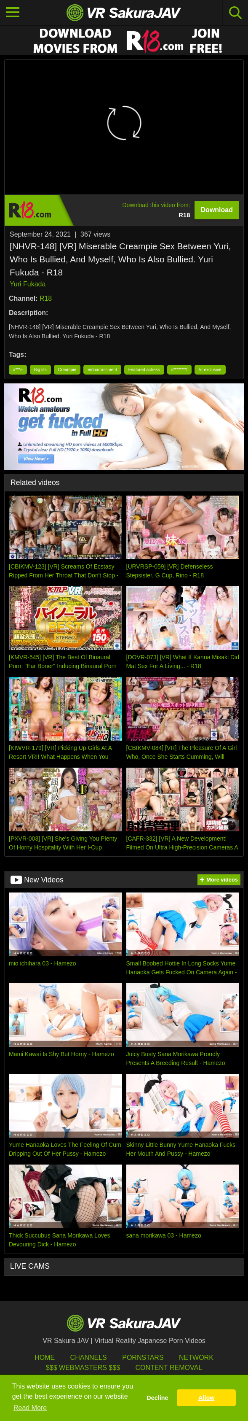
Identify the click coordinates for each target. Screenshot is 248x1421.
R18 (46, 298)
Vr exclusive (210, 369)
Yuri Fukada (27, 284)
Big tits (40, 369)
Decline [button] (157, 1397)
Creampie (67, 369)
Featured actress (144, 369)
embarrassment (102, 369)
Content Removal (168, 1367)
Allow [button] (206, 1397)
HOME (45, 1357)
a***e (18, 369)
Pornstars (142, 1357)
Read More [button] (30, 1407)
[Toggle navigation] (12, 12)
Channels (88, 1357)
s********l (179, 369)
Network (196, 1357)
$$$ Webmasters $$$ (83, 1367)
